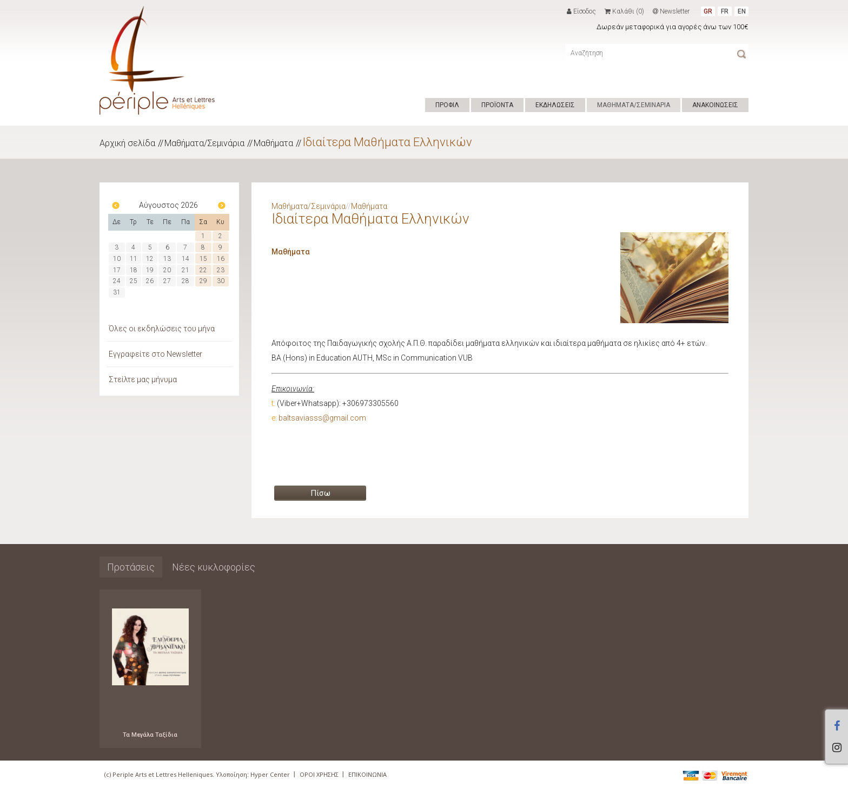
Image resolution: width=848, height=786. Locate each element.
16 (220, 259)
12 (150, 259)
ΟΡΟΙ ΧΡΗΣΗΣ (319, 774)
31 (117, 292)
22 (203, 270)
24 (117, 281)
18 (133, 270)
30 (220, 281)
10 (117, 259)
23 (220, 270)
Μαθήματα (273, 143)
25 (133, 281)
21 (185, 270)
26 (150, 281)
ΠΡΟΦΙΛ (447, 105)
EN (742, 11)
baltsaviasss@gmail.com (322, 418)
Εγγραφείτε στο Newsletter (155, 354)
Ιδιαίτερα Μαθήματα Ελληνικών (387, 142)
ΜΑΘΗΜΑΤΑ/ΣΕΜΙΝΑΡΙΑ (633, 105)
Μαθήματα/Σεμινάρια (204, 143)
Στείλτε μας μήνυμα (143, 379)
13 (167, 259)
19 (150, 270)
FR (724, 11)
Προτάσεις (131, 567)
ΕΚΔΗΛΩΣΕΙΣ (555, 105)
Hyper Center (270, 774)
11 (133, 259)
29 (203, 281)
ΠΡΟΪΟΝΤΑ (497, 105)
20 (167, 270)
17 (117, 270)
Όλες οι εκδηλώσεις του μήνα (162, 328)
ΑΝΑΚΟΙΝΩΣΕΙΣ (715, 105)
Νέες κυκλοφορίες (213, 567)
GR (708, 11)
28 (185, 281)
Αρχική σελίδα (127, 143)
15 (203, 259)
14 (185, 259)
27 (167, 281)
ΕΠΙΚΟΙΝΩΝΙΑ (367, 774)
